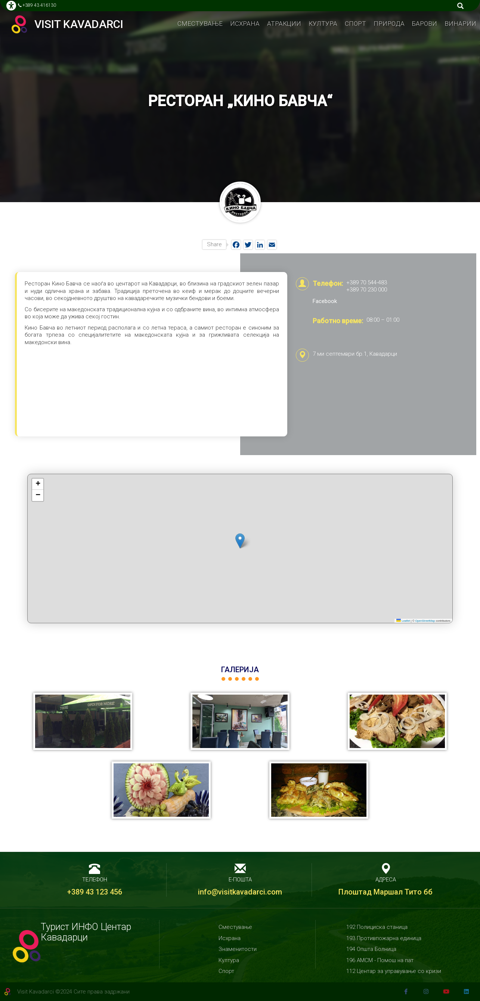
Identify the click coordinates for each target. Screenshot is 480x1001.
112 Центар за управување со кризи (393, 971)
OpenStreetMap (425, 620)
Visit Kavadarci (78, 24)
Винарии (460, 23)
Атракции (284, 23)
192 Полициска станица (377, 927)
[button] (240, 541)
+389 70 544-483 (366, 282)
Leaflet (403, 620)
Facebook (325, 301)
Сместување (200, 23)
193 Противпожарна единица (383, 938)
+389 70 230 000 (366, 289)
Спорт (355, 23)
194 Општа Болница (371, 949)
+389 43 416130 (39, 5)
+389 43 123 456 (94, 891)
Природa (389, 23)
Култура (323, 23)
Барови (424, 23)
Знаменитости (238, 949)
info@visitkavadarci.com (240, 891)
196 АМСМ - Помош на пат (380, 960)
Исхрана (245, 23)
